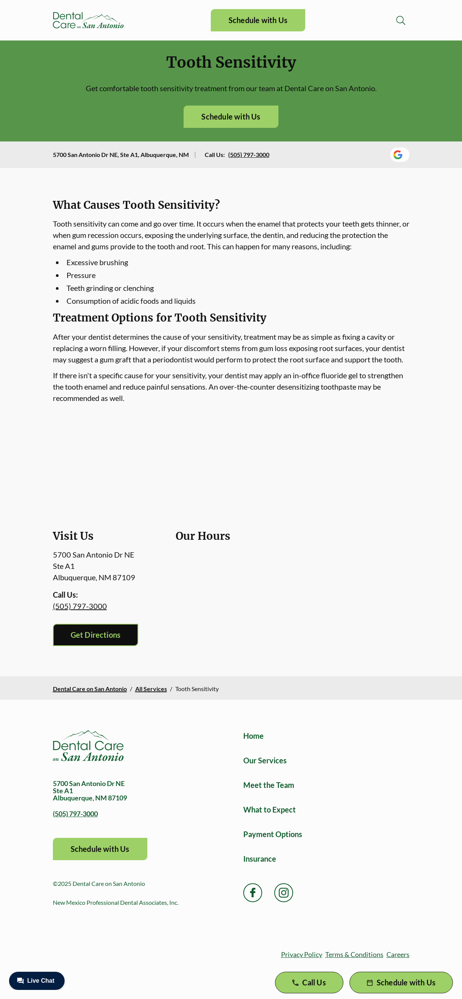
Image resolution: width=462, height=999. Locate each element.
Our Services (265, 760)
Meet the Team (268, 784)
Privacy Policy (301, 954)
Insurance (259, 858)
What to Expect (269, 809)
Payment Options (272, 834)
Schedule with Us (258, 20)
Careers (397, 954)
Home (253, 735)
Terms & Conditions (354, 954)
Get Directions (96, 634)
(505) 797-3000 (248, 154)
